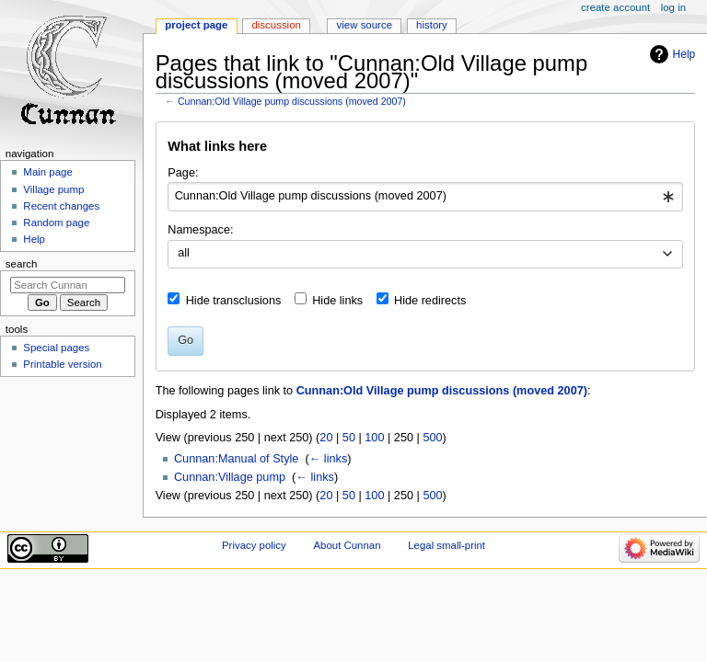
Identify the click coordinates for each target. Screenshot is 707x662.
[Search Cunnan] (67, 285)
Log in (673, 7)
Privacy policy (254, 545)
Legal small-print (446, 545)
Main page (48, 171)
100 (374, 437)
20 (325, 437)
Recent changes (61, 205)
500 (432, 437)
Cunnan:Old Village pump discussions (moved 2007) (292, 101)
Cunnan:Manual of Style (236, 458)
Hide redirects (430, 300)
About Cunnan (346, 545)
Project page (196, 24)
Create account (615, 7)
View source (364, 24)
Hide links (337, 300)
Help (684, 54)
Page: (183, 172)
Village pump (53, 189)
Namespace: (200, 229)
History (431, 24)
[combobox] (425, 196)
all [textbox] (184, 252)
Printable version (62, 364)
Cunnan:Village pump (229, 477)
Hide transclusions (234, 300)
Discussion (275, 24)
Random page (56, 222)
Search (22, 263)
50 (348, 437)
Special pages (56, 347)
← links (328, 458)
